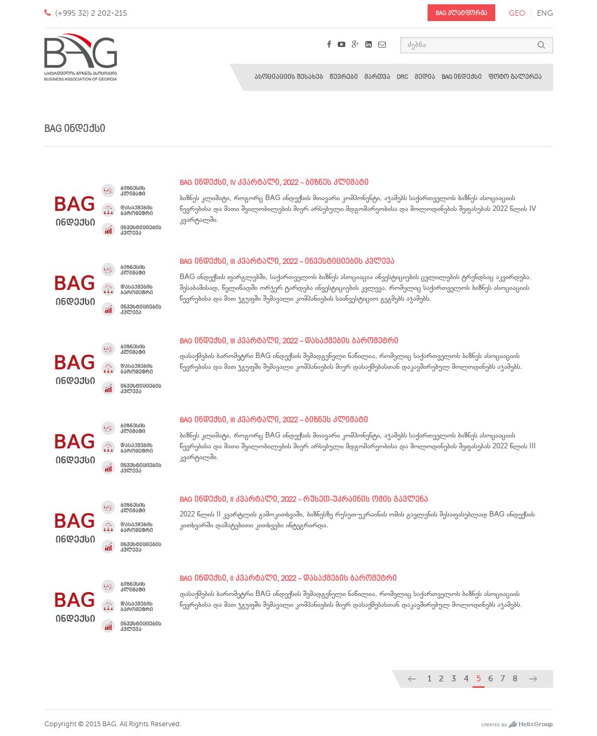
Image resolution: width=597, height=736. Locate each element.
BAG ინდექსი (462, 77)
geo (517, 13)
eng (545, 13)
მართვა (377, 77)
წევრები (344, 77)
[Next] (533, 679)
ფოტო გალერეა (515, 77)
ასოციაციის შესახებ (288, 77)
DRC (402, 77)
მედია (425, 77)
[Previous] (412, 679)
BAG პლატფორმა (461, 13)
